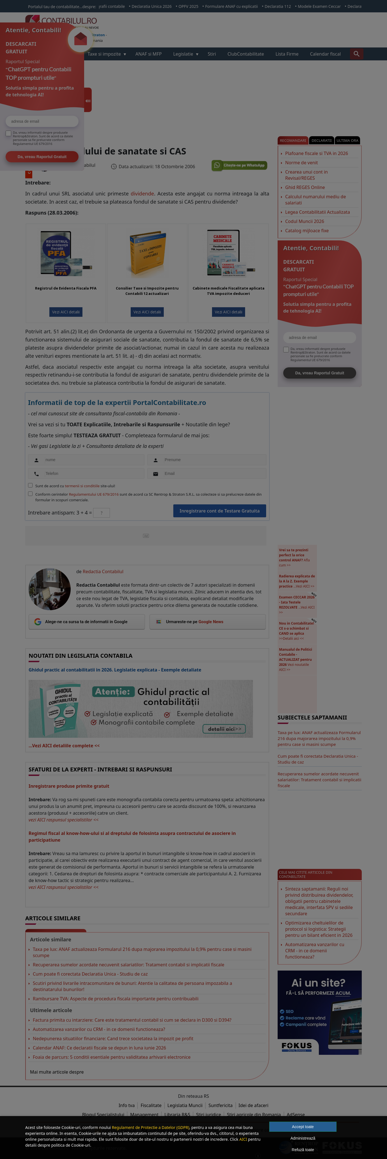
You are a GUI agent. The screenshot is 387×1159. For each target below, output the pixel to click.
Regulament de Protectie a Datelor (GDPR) (150, 1127)
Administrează (303, 1138)
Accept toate (303, 1126)
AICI (243, 1139)
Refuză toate (303, 1149)
